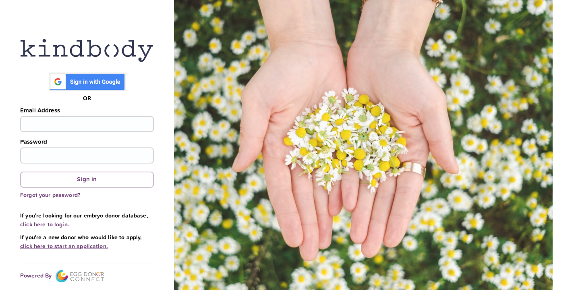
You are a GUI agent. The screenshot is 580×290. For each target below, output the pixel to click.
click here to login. (44, 224)
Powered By (62, 275)
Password (33, 142)
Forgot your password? (50, 195)
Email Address (40, 110)
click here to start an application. (64, 246)
